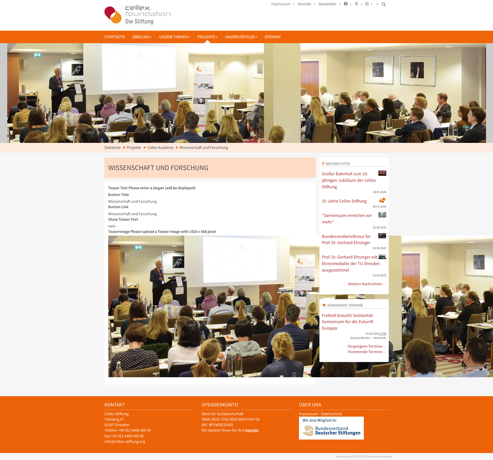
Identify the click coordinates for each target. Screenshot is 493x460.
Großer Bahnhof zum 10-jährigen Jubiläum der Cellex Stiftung (354, 180)
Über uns (142, 36)
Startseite (114, 36)
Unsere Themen (174, 36)
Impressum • (283, 3)
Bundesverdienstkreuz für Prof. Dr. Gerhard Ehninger (354, 239)
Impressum (308, 413)
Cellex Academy (160, 147)
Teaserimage (162, 231)
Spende (251, 430)
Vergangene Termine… (367, 346)
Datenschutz (331, 413)
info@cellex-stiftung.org (124, 441)
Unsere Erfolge (241, 36)
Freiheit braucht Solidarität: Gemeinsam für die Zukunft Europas (348, 321)
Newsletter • (329, 3)
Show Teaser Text (123, 219)
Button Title (118, 194)
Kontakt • (306, 3)
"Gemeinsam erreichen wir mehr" (354, 218)
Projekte (207, 36)
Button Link (118, 206)
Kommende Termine (345, 305)
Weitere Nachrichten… (367, 283)
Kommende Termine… (367, 351)
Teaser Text (152, 187)
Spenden (273, 36)
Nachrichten (338, 163)
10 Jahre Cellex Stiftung (354, 201)
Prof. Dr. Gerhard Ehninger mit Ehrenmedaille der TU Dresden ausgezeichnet (354, 263)
